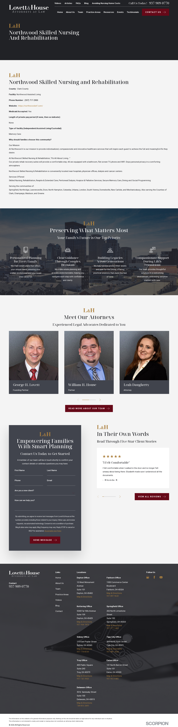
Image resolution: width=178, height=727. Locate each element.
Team (57, 589)
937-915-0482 (113, 679)
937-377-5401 (113, 628)
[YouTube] (161, 577)
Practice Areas (62, 594)
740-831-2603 (83, 706)
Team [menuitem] (80, 12)
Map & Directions (84, 597)
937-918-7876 (83, 625)
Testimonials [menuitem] (133, 12)
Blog (86, 3)
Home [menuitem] (60, 12)
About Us (59, 583)
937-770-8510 (83, 652)
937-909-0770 (159, 3)
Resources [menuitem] (109, 12)
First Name (16, 470)
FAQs (78, 3)
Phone (14, 480)
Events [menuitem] (120, 12)
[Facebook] (154, 577)
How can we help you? (21, 500)
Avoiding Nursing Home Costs (106, 3)
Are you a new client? (21, 491)
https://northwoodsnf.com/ (30, 106)
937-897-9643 (113, 596)
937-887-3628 (113, 652)
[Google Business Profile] (147, 577)
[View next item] (116, 497)
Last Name (48, 470)
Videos (58, 3)
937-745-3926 (83, 679)
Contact (59, 611)
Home (58, 577)
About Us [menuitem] (70, 12)
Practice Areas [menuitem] (93, 12)
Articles (68, 3)
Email (45, 480)
